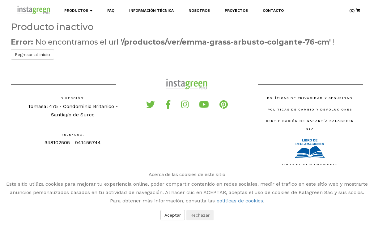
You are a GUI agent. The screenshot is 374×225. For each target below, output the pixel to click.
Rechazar (200, 215)
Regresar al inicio (32, 54)
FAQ (110, 10)
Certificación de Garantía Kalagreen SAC (310, 125)
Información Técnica (151, 10)
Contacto (273, 10)
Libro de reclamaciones (310, 152)
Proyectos (236, 10)
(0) (354, 10)
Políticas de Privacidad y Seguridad (310, 98)
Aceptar (172, 215)
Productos (78, 10)
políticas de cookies (239, 201)
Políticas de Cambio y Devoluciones (310, 109)
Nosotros (199, 10)
